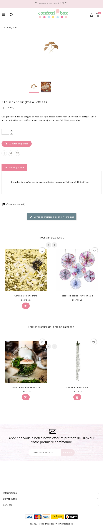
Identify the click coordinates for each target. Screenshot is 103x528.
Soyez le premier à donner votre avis (51, 217)
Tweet (10, 153)
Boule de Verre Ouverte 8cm (26, 387)
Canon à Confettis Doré (25, 295)
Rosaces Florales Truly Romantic (77, 295)
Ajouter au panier (16, 143)
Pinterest (17, 153)
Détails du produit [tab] (14, 167)
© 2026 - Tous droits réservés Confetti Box (51, 524)
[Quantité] (5, 132)
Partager (4, 153)
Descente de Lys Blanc (77, 387)
